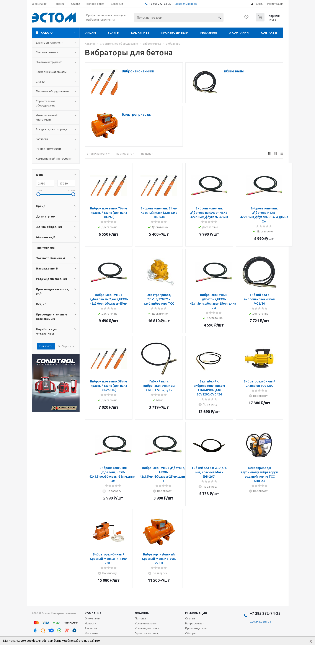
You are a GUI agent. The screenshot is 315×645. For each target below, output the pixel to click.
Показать (45, 346)
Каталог (47, 32)
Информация (196, 613)
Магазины (208, 32)
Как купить (140, 32)
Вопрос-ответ (194, 623)
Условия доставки (147, 628)
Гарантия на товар (147, 633)
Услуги (113, 32)
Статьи (190, 618)
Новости (90, 623)
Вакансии (91, 628)
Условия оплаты (146, 623)
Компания (93, 613)
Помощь (142, 613)
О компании (239, 32)
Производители (174, 32)
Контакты (269, 32)
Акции (90, 32)
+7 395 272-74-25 (160, 3)
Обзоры (190, 633)
